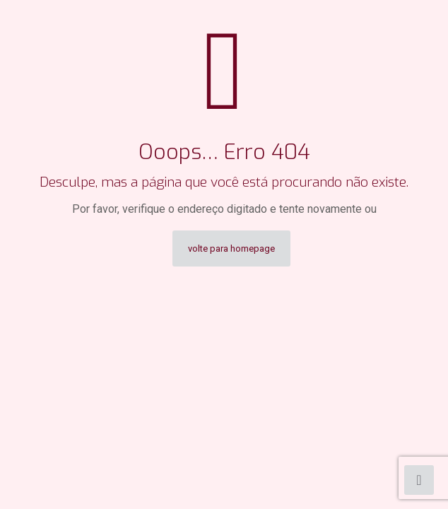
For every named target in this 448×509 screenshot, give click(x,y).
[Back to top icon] (419, 480)
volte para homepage (231, 248)
